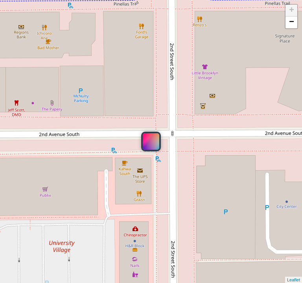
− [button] (291, 22)
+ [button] (291, 11)
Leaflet (293, 279)
